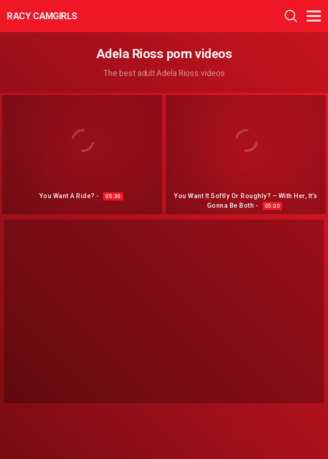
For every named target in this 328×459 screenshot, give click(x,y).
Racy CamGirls (42, 16)
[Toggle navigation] (313, 16)
